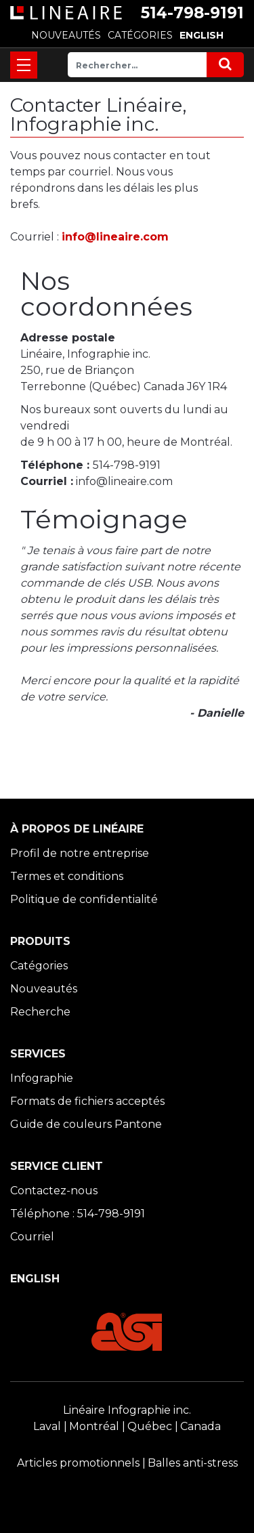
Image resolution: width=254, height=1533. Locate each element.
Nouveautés (43, 988)
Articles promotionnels (78, 1462)
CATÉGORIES (140, 35)
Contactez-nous (54, 1190)
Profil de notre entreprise (79, 853)
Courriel (32, 1236)
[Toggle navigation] (23, 65)
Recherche (40, 1011)
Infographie (41, 1078)
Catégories (39, 965)
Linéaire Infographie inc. (127, 1410)
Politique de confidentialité (84, 899)
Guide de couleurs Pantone (86, 1124)
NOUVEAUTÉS (66, 35)
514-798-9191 (192, 12)
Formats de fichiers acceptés (87, 1101)
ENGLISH (201, 35)
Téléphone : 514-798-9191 (77, 1213)
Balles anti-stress (193, 1462)
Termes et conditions (66, 876)
